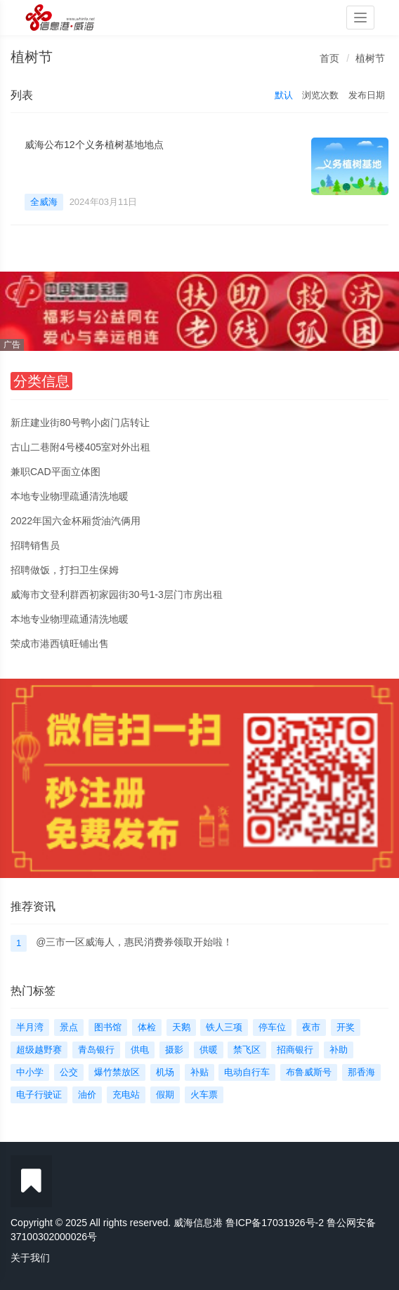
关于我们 (30, 1257)
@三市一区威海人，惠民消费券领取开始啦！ (134, 941)
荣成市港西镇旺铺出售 (60, 643)
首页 (329, 58)
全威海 (44, 202)
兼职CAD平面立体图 (55, 471)
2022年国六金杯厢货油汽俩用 (75, 520)
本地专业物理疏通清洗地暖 (70, 496)
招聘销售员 (35, 545)
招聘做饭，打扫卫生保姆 (65, 570)
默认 (284, 95)
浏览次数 (320, 95)
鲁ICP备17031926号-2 (274, 1222)
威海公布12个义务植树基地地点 (94, 144)
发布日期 (366, 95)
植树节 (370, 58)
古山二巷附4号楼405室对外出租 (80, 447)
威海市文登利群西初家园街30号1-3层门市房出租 (117, 594)
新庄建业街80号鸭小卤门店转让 (80, 422)
